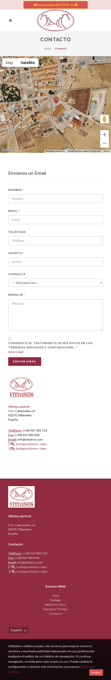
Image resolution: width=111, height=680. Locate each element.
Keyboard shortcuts (55, 151)
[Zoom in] (104, 134)
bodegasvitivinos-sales (31, 444)
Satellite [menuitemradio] (27, 62)
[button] (56, 100)
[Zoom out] (104, 143)
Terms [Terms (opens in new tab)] (106, 151)
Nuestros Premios (55, 609)
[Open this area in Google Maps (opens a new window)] (8, 150)
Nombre (16, 189)
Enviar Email (24, 361)
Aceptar (96, 672)
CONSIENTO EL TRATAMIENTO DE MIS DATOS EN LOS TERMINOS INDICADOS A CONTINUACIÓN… (50, 345)
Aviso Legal (15, 352)
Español (18, 630)
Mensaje (16, 294)
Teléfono (17, 232)
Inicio (48, 48)
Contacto (55, 613)
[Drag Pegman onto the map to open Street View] (104, 119)
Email (14, 211)
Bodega (55, 600)
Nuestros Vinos (55, 604)
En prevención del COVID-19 (55, 5)
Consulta (17, 274)
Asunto (16, 253)
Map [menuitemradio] (9, 62)
